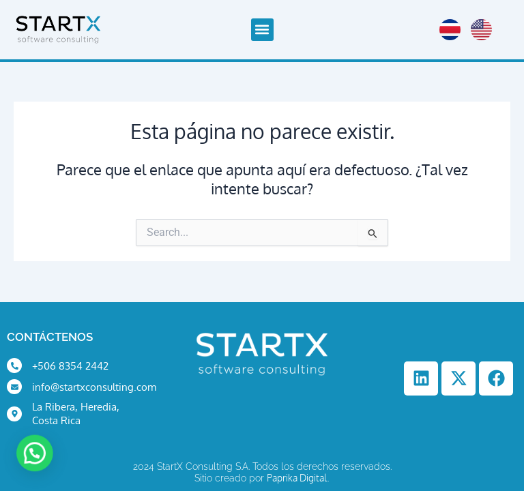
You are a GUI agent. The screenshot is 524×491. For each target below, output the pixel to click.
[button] (262, 29)
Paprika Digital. (298, 477)
